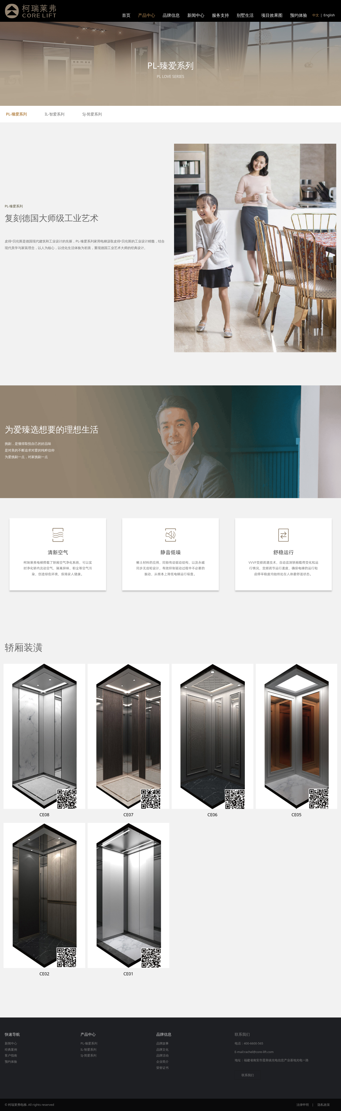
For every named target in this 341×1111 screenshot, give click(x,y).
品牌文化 (162, 1049)
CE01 (128, 974)
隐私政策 (324, 1104)
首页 (126, 15)
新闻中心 (195, 15)
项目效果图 (272, 15)
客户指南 (11, 1055)
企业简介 (162, 1061)
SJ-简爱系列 (92, 114)
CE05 (296, 814)
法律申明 (302, 1104)
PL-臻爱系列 (16, 114)
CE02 (44, 974)
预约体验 (298, 15)
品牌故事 (162, 1043)
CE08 (44, 814)
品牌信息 (171, 15)
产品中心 (146, 15)
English (329, 15)
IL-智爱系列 (54, 114)
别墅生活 (245, 15)
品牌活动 (162, 1055)
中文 (315, 15)
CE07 (128, 814)
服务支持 (220, 15)
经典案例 (11, 1049)
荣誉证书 (162, 1068)
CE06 (212, 814)
